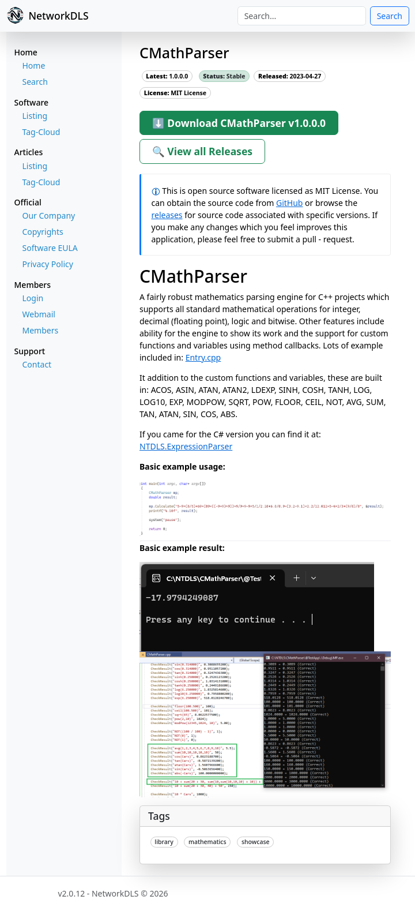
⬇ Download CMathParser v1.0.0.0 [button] (239, 123)
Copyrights (42, 231)
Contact (37, 364)
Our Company (49, 215)
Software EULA (50, 247)
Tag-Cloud (41, 131)
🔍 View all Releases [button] (202, 151)
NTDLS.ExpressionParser (185, 446)
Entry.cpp (203, 357)
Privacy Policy (47, 263)
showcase (256, 842)
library (163, 842)
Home (34, 65)
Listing (35, 115)
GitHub (289, 202)
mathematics (207, 842)
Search (389, 15)
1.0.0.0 (167, 76)
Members (40, 330)
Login (33, 298)
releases (167, 214)
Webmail (38, 314)
